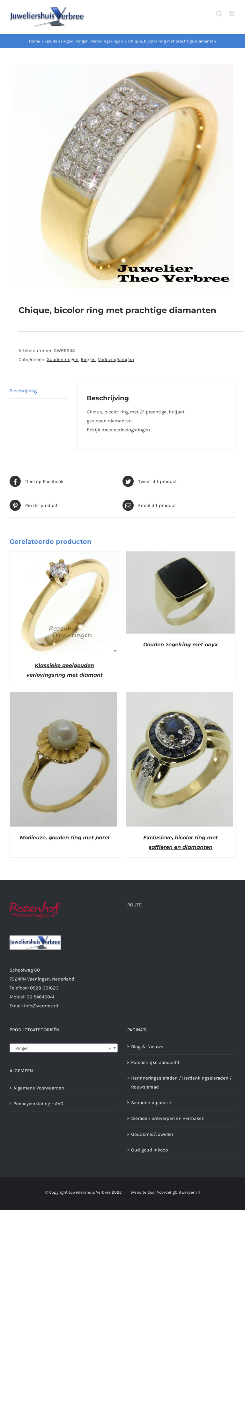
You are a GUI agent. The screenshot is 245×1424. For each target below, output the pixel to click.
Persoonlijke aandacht (155, 1062)
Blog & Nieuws (147, 1047)
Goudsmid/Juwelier (152, 1134)
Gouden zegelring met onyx (180, 645)
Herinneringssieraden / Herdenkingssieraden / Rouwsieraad (181, 1082)
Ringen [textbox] (61, 1048)
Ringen (88, 359)
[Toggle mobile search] (219, 13)
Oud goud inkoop (149, 1150)
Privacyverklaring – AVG (38, 1103)
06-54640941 (40, 997)
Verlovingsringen (116, 359)
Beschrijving (23, 391)
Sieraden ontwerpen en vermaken (167, 1118)
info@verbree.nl (41, 1006)
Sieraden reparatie (151, 1102)
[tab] (39, 391)
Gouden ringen (62, 359)
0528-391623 (44, 988)
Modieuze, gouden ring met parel (64, 838)
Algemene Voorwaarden (38, 1088)
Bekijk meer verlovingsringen (118, 430)
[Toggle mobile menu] (232, 13)
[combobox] (64, 1047)
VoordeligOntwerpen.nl (178, 1192)
